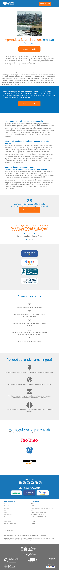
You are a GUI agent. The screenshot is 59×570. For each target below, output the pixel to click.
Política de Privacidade (10, 523)
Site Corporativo (8, 514)
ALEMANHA (34, 519)
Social (5, 512)
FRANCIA (33, 523)
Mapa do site (7, 521)
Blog (5, 510)
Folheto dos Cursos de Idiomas (12, 519)
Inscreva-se (7, 92)
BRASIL (32, 503)
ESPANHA (33, 521)
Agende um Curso (45, 3)
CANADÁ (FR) (42, 512)
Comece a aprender (29, 49)
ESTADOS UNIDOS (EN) (37, 508)
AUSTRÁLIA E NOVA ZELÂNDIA (38, 517)
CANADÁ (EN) (34, 512)
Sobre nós (6, 506)
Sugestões (7, 517)
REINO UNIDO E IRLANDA (37, 514)
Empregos (6, 508)
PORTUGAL (34, 506)
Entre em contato (8, 503)
